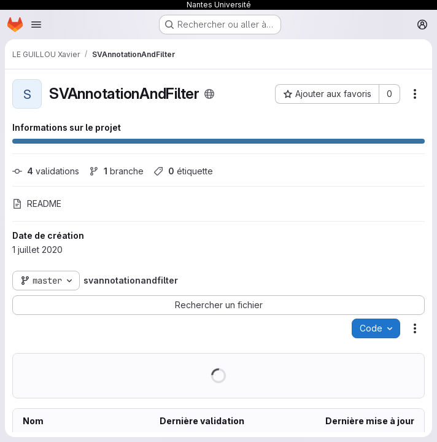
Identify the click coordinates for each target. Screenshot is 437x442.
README (36, 203)
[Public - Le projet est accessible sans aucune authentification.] (209, 94)
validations (45, 171)
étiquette (183, 171)
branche (116, 171)
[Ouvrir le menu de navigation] (36, 24)
